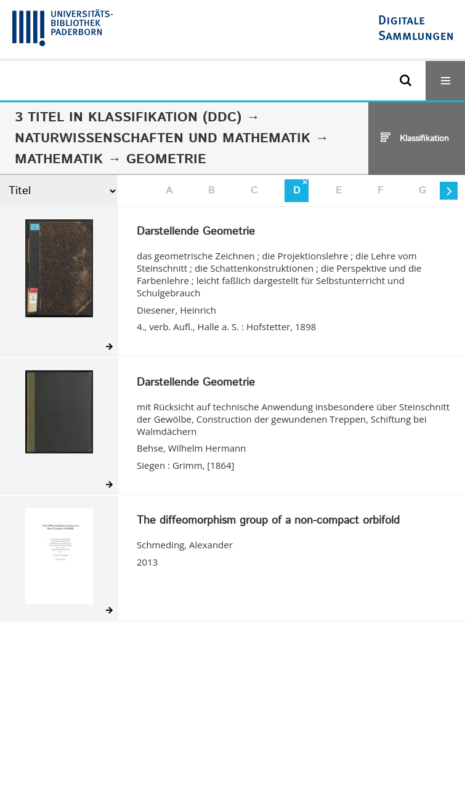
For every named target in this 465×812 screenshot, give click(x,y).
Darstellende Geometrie (196, 232)
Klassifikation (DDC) (164, 118)
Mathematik (59, 159)
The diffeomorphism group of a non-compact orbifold (268, 521)
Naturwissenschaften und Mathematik (162, 138)
